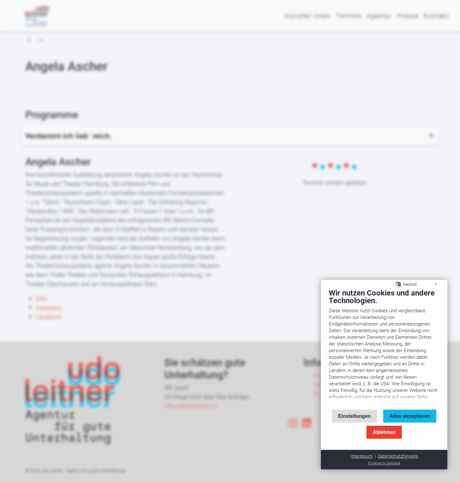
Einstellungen (354, 416)
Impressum (362, 456)
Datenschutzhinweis (398, 456)
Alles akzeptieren (409, 416)
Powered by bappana (384, 463)
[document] (384, 346)
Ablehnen (384, 432)
